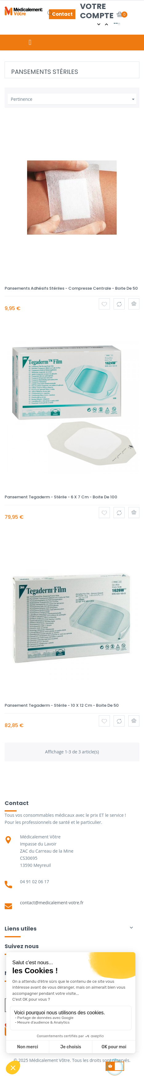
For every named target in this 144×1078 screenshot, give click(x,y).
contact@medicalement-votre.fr (52, 902)
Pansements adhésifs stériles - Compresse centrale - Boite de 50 (71, 288)
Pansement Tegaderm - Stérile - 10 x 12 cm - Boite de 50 (62, 705)
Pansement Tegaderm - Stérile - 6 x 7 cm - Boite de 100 (61, 497)
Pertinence (73, 99)
